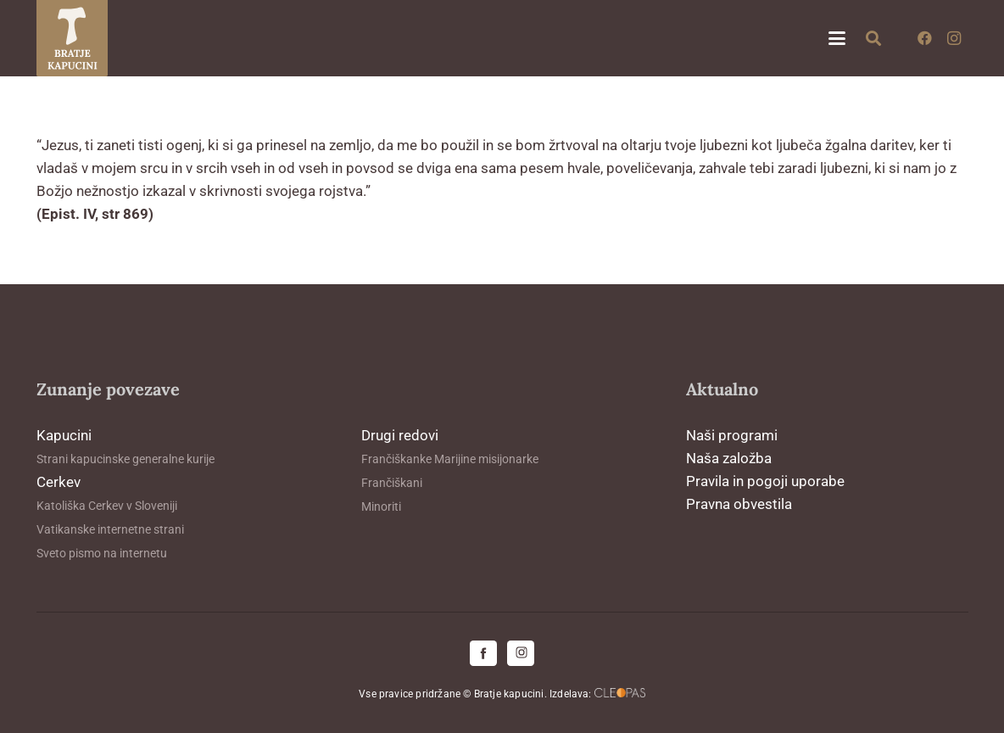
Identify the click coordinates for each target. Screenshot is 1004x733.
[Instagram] (954, 38)
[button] (836, 38)
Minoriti (381, 506)
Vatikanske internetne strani (110, 529)
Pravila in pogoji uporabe (765, 481)
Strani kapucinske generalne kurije (125, 459)
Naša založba (729, 458)
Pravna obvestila (739, 503)
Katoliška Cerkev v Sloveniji (106, 505)
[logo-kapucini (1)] (72, 38)
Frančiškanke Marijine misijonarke (449, 459)
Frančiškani (391, 483)
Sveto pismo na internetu (101, 553)
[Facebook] (925, 38)
